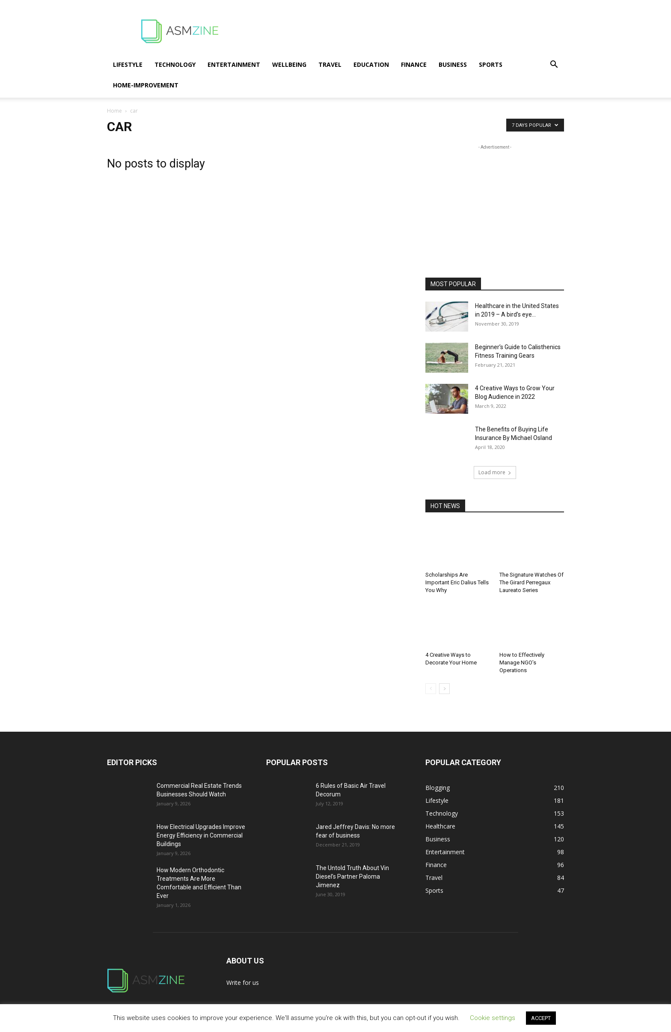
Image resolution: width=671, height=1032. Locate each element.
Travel (329, 64)
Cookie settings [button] (492, 1018)
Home (114, 110)
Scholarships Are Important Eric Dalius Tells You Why (457, 582)
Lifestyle (128, 64)
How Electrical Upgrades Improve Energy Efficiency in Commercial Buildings (201, 835)
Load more (494, 472)
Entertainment (234, 64)
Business (453, 64)
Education (371, 64)
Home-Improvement (145, 85)
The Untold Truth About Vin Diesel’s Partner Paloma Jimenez (352, 876)
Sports (490, 64)
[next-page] (444, 688)
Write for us (242, 982)
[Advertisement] (408, 31)
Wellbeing (289, 64)
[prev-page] (430, 688)
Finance (414, 64)
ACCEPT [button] (541, 1018)
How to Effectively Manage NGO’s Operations (521, 662)
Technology (175, 64)
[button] (553, 65)
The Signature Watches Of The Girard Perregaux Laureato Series (531, 582)
